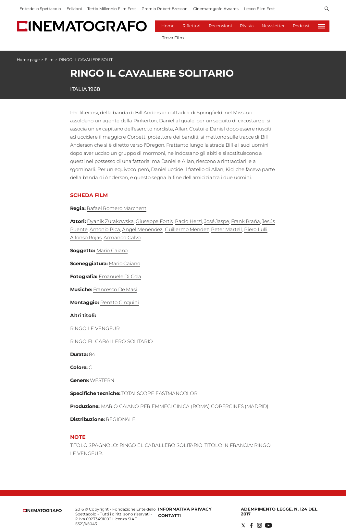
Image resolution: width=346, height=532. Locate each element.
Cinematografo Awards (216, 8)
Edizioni (74, 8)
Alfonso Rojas (86, 237)
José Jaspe (216, 221)
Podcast (301, 25)
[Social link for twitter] (243, 525)
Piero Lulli (255, 229)
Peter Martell (226, 229)
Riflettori (191, 25)
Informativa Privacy (185, 509)
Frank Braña (245, 221)
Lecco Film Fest (259, 8)
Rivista (247, 25)
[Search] (327, 9)
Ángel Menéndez (142, 229)
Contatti (169, 515)
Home (168, 25)
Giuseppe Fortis (154, 221)
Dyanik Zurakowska (110, 221)
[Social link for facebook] (251, 525)
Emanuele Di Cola (120, 276)
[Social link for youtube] (268, 525)
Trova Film (173, 37)
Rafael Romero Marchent (116, 208)
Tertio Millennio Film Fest (111, 8)
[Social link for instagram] (259, 525)
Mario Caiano (112, 250)
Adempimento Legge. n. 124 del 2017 (279, 511)
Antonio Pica (105, 229)
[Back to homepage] (42, 510)
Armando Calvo (122, 237)
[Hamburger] (321, 26)
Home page (28, 59)
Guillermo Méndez (187, 229)
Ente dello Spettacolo (40, 8)
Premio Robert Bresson (165, 8)
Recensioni (220, 25)
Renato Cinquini (119, 302)
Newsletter (273, 25)
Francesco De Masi (115, 289)
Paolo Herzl (188, 221)
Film (49, 59)
